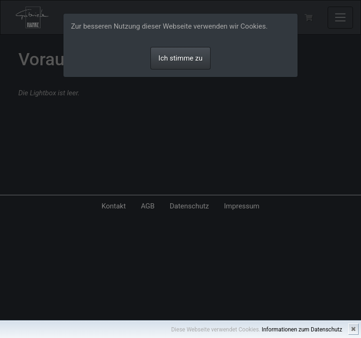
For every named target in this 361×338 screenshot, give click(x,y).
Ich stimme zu (180, 58)
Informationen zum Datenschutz (302, 329)
